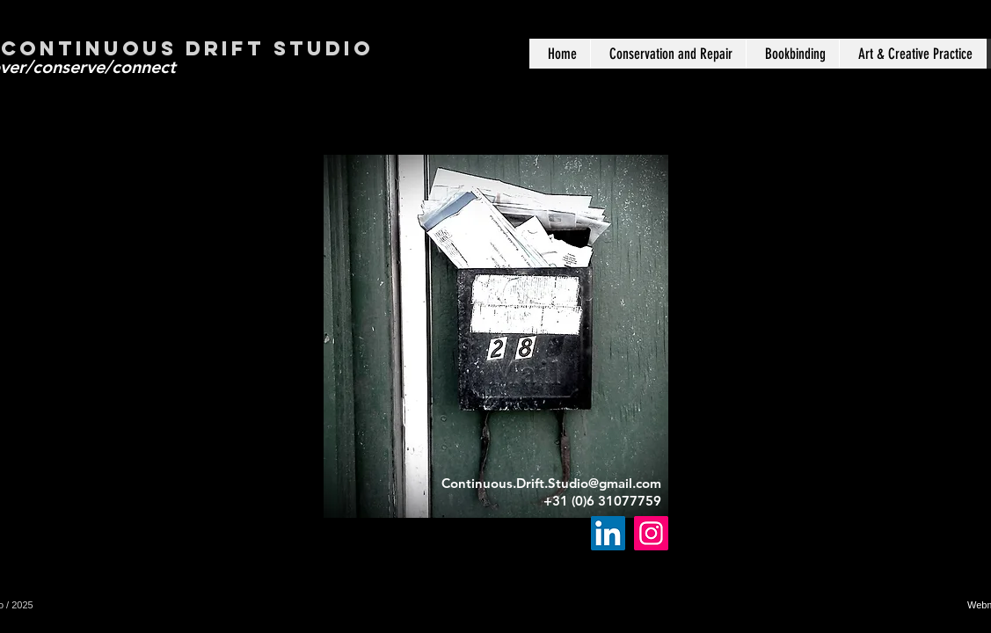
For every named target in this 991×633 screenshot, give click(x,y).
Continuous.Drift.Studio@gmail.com (551, 483)
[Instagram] (651, 533)
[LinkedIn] (608, 533)
